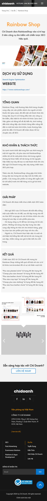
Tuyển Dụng (32, 446)
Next (42, 340)
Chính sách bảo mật (23, 498)
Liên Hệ (30, 459)
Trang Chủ (5, 11)
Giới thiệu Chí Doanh (35, 454)
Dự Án (13, 11)
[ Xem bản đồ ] (16, 431)
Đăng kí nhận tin (10, 467)
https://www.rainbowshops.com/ (16, 89)
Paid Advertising (11, 446)
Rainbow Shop (23, 11)
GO (40, 472)
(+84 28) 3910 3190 (30, 3)
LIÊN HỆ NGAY (23, 371)
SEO (6, 442)
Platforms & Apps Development (11, 456)
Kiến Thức (31, 450)
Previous (4, 340)
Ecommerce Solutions (12, 450)
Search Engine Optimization (14, 79)
